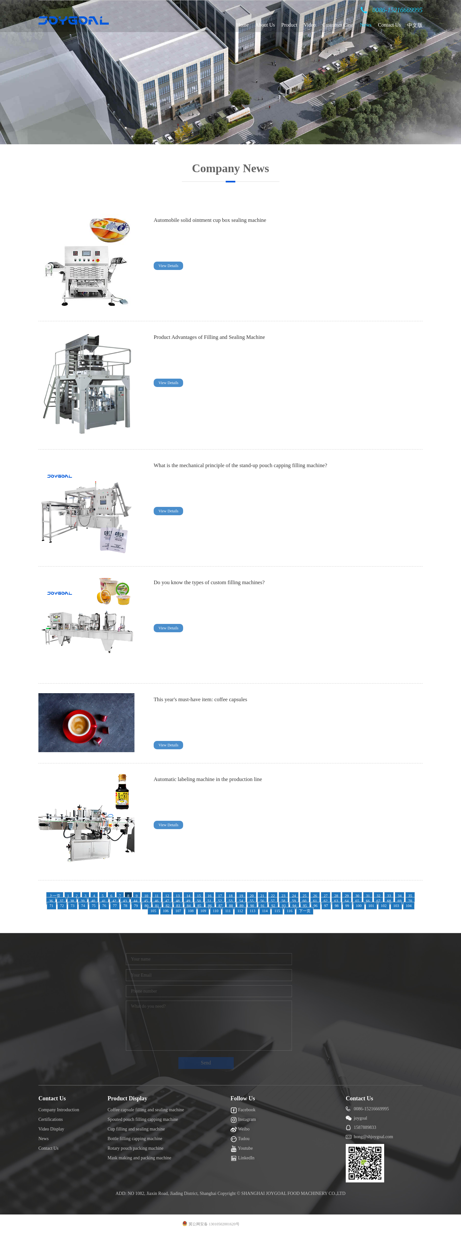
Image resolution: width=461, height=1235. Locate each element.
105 (153, 911)
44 (135, 901)
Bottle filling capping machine (135, 1138)
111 (227, 911)
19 (241, 896)
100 (359, 905)
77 (115, 905)
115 (277, 911)
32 (378, 896)
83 (178, 905)
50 (199, 901)
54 (241, 901)
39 (83, 901)
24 (294, 896)
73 (73, 905)
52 (220, 901)
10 (146, 896)
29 (347, 896)
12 (167, 896)
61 (315, 901)
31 (368, 896)
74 (83, 905)
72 (62, 905)
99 (347, 905)
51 (209, 901)
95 (305, 905)
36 (51, 901)
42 (114, 901)
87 (220, 905)
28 (336, 896)
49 (188, 901)
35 (410, 896)
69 (399, 901)
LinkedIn (242, 1158)
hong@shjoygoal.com (373, 1136)
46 (156, 901)
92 (273, 905)
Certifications (50, 1119)
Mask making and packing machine (139, 1157)
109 (203, 911)
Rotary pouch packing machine (136, 1148)
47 (167, 901)
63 (336, 901)
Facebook (242, 1110)
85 (199, 905)
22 (273, 896)
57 (273, 901)
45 (146, 901)
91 (263, 905)
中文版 (415, 25)
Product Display (127, 1098)
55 (252, 901)
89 (242, 905)
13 (178, 896)
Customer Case (337, 25)
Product (289, 25)
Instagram (243, 1120)
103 (396, 905)
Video (310, 25)
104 (409, 905)
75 (94, 905)
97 (326, 905)
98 (337, 905)
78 (125, 905)
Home (242, 25)
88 (231, 905)
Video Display (51, 1129)
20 (252, 896)
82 (168, 905)
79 (136, 905)
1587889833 (365, 1127)
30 (357, 896)
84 (189, 905)
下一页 (305, 911)
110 (216, 911)
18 (230, 896)
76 (104, 905)
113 (252, 911)
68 (389, 901)
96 (316, 905)
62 (326, 901)
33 (389, 896)
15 (199, 896)
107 (178, 911)
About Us (265, 25)
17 (220, 896)
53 (230, 901)
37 (61, 901)
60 (304, 901)
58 (283, 901)
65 (357, 901)
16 (209, 896)
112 (240, 911)
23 (283, 896)
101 (371, 905)
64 (347, 901)
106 (166, 911)
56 (262, 901)
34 (399, 896)
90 (252, 905)
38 (72, 901)
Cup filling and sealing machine (136, 1129)
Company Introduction (58, 1109)
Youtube (241, 1149)
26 (315, 896)
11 (157, 896)
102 (384, 905)
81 (157, 905)
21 (262, 896)
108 (191, 911)
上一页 (55, 896)
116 (290, 911)
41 (104, 901)
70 (410, 901)
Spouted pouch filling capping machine (143, 1119)
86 (210, 905)
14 (188, 896)
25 (304, 896)
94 (294, 905)
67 (378, 901)
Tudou (239, 1139)
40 (93, 901)
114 (265, 911)
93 (284, 905)
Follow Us (242, 1098)
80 (147, 905)
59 (294, 901)
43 (125, 901)
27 (326, 896)
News (365, 25)
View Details (168, 266)
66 (368, 901)
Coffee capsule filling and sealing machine (146, 1109)
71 (51, 905)
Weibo (239, 1129)
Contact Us (389, 25)
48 (178, 901)
